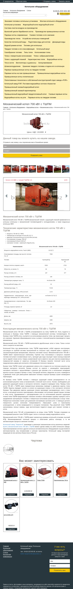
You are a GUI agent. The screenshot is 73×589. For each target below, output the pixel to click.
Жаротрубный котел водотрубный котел (38, 25)
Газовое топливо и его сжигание (42, 35)
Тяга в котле (9, 63)
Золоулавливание (45, 63)
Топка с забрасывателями (44, 56)
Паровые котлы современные (16, 35)
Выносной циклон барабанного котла (19, 32)
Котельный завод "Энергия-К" (13, 424)
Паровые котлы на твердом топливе (42, 97)
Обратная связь (21, 1)
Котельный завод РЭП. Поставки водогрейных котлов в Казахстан (30, 84)
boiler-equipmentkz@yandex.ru (59, 4)
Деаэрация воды (58, 42)
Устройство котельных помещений (35, 39)
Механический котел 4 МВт (10, 481)
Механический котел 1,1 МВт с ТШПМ (28, 481)
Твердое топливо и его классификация (20, 49)
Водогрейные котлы (54, 59)
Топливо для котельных (33, 45)
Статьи (29, 10)
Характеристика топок (36, 59)
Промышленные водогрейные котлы (51, 73)
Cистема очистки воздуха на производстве (21, 28)
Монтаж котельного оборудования (53, 21)
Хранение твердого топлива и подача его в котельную (43, 66)
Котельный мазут (43, 49)
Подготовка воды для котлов (39, 42)
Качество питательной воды (15, 42)
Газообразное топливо (13, 52)
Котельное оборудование (36, 7)
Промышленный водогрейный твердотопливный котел (26, 94)
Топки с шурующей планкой (15, 59)
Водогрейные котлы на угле (15, 97)
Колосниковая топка (42, 52)
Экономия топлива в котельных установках (21, 21)
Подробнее (11, 494)
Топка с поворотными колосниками (18, 56)
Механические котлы (46, 107)
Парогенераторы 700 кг (61, 480)
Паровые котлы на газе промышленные (20, 73)
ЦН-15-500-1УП (8, 515)
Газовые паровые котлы (58, 94)
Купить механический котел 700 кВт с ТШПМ (18, 426)
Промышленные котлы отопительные (19, 77)
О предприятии (8, 1)
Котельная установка (13, 25)
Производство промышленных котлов (49, 32)
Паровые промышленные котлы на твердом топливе (25, 70)
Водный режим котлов (13, 45)
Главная (5, 10)
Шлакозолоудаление (13, 66)
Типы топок (28, 52)
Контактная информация (10, 12)
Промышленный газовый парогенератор (20, 91)
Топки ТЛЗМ (41, 480)
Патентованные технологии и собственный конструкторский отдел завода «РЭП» (36, 80)
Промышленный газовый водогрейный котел (22, 87)
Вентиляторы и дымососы (26, 63)
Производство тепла (12, 39)
